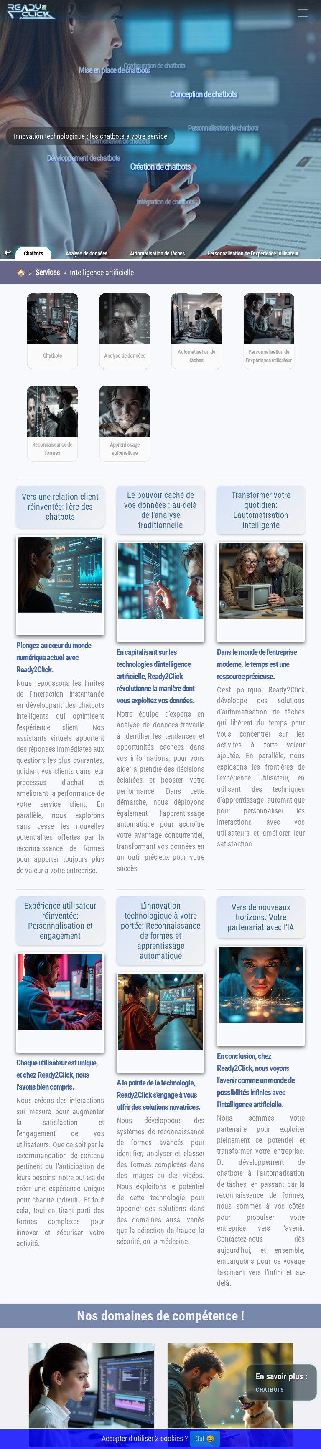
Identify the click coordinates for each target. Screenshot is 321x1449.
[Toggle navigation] (302, 13)
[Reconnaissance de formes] (52, 424)
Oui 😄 (204, 1439)
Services (48, 272)
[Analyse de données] (124, 331)
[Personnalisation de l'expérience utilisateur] (268, 331)
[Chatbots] (52, 331)
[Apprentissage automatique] (124, 424)
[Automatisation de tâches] (196, 331)
